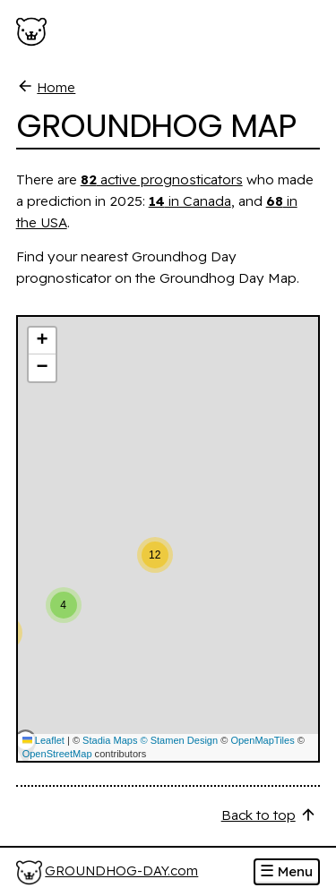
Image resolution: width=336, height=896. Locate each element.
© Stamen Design (180, 740)
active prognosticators (162, 179)
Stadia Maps (109, 740)
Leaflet (43, 740)
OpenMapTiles (262, 740)
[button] (90, 596)
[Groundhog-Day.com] (34, 32)
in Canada (190, 200)
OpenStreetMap (57, 753)
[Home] (107, 872)
